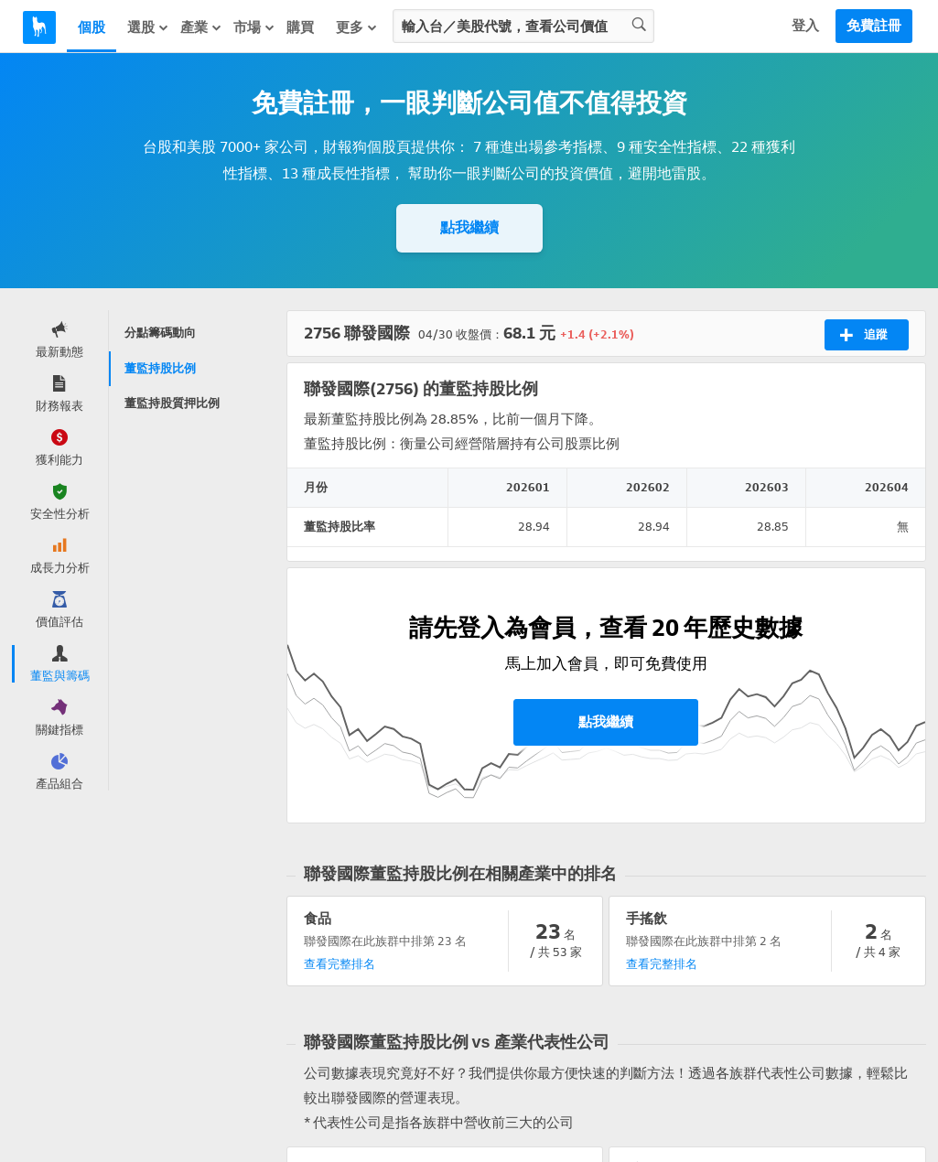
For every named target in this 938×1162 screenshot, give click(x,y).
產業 (201, 27)
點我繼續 (469, 227)
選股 (148, 27)
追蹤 (863, 335)
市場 (254, 27)
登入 (805, 25)
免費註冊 (873, 25)
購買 (300, 27)
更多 (357, 27)
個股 (91, 27)
